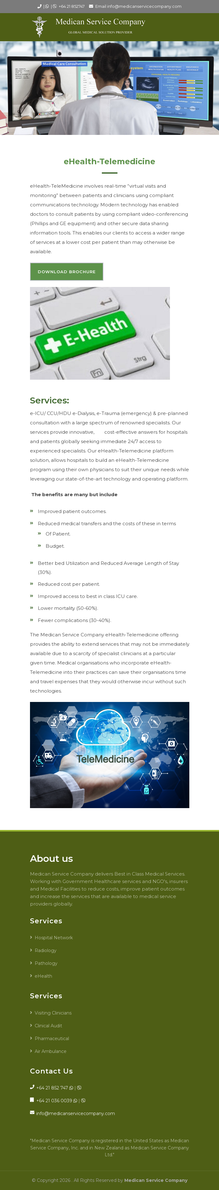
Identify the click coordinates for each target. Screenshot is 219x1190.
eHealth (43, 976)
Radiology (46, 950)
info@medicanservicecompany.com (144, 6)
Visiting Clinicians (53, 1013)
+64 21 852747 (72, 6)
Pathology (46, 963)
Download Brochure (67, 271)
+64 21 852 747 (52, 1088)
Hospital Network (54, 938)
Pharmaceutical (52, 1038)
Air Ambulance (51, 1051)
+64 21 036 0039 (54, 1101)
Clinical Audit (48, 1026)
